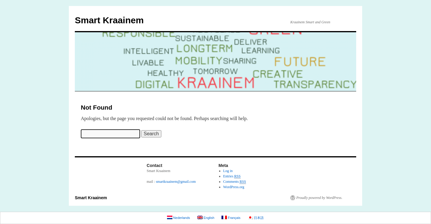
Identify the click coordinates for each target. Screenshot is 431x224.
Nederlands (178, 218)
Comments (234, 181)
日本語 (256, 218)
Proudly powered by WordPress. (319, 198)
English (205, 218)
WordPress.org (233, 187)
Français (230, 218)
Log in (228, 171)
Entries (232, 176)
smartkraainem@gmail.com (176, 181)
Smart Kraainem (109, 20)
